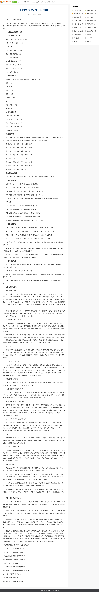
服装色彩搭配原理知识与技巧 (12, 548)
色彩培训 (14, 2)
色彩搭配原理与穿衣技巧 (10, 577)
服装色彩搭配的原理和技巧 (11, 552)
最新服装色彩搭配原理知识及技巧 (13, 559)
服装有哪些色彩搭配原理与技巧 (12, 556)
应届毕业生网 (26, 2)
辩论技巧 (76, 38)
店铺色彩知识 (77, 10)
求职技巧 (76, 41)
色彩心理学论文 (78, 34)
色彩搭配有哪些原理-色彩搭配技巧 (13, 567)
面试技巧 (89, 41)
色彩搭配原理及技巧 (9, 563)
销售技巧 (89, 38)
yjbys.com (52, 590)
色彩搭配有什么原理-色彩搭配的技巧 (14, 570)
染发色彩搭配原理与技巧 (10, 574)
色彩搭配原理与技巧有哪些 (11, 581)
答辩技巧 (89, 34)
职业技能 (32, 2)
